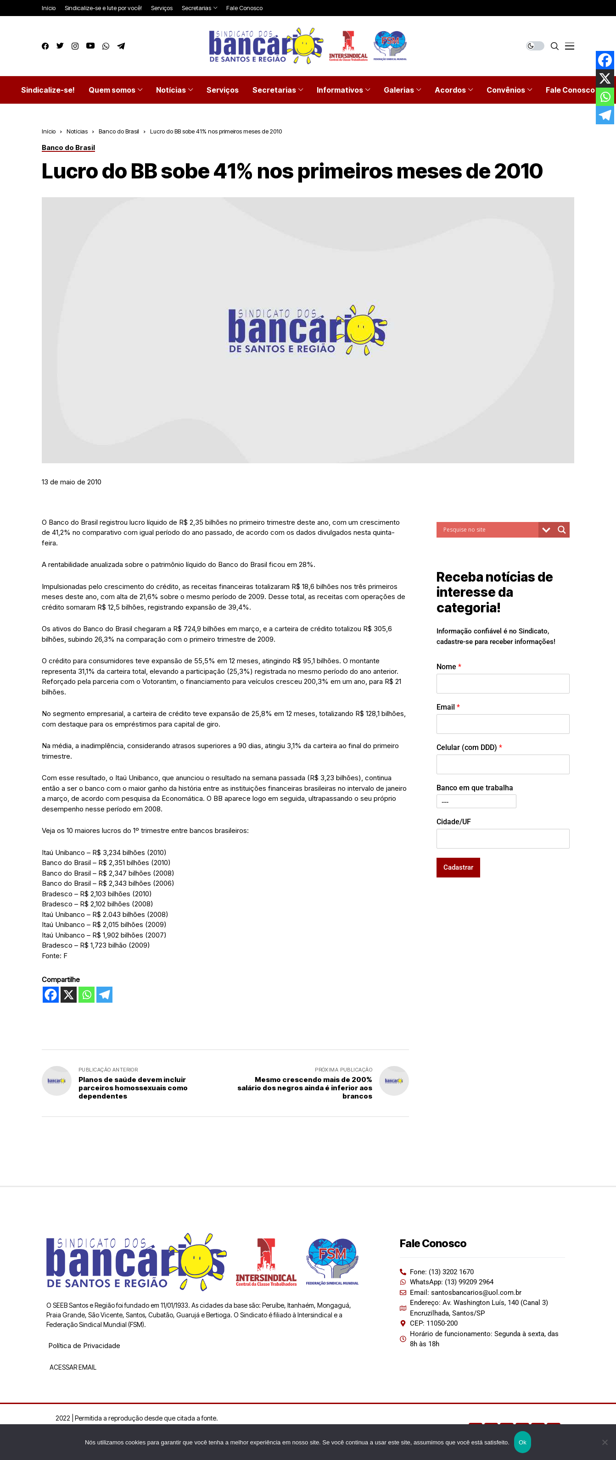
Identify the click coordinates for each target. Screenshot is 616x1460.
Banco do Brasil (119, 131)
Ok (522, 1442)
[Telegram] (104, 995)
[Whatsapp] (86, 995)
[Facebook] (51, 995)
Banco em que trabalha (475, 787)
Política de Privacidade (84, 1345)
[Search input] (489, 530)
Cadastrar (458, 867)
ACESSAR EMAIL (72, 1367)
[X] (69, 995)
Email (448, 707)
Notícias (77, 131)
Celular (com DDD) (469, 747)
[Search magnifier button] (562, 530)
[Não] (604, 1442)
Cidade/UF (454, 821)
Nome (449, 666)
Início (49, 131)
